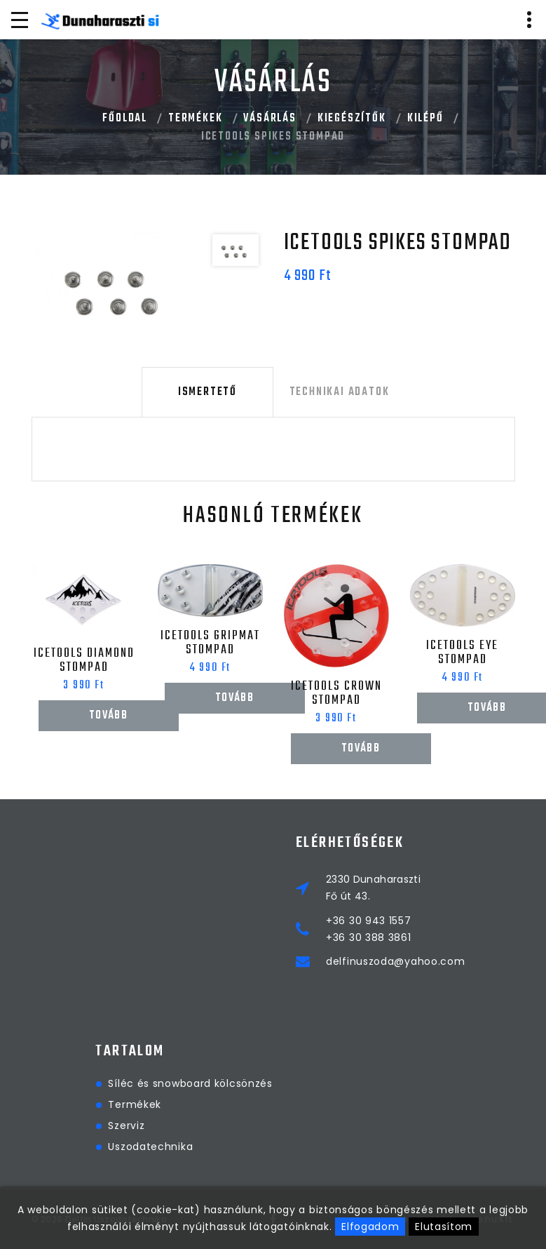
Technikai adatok (339, 392)
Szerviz (264, 1125)
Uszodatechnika (288, 1147)
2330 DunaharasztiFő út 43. (432, 887)
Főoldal (124, 118)
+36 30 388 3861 (428, 937)
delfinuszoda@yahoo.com (454, 961)
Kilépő (425, 118)
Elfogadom (370, 1227)
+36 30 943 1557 (428, 921)
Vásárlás (269, 118)
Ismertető (206, 392)
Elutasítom (443, 1227)
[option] (116, 287)
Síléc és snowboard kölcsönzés (328, 1083)
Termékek (195, 118)
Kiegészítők (352, 118)
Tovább (108, 716)
